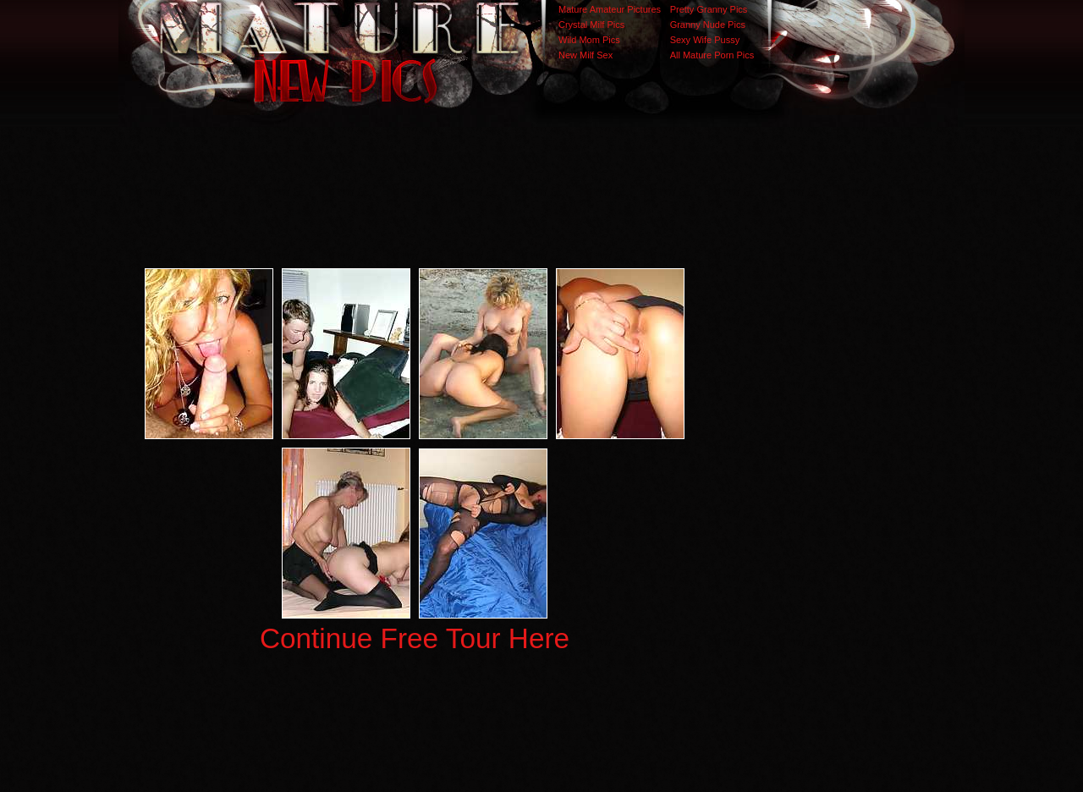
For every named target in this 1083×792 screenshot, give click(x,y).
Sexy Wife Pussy (705, 40)
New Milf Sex (585, 55)
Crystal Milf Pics (591, 24)
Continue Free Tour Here (414, 638)
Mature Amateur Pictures (609, 9)
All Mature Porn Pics (712, 55)
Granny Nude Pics (707, 24)
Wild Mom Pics (589, 40)
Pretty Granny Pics (709, 9)
